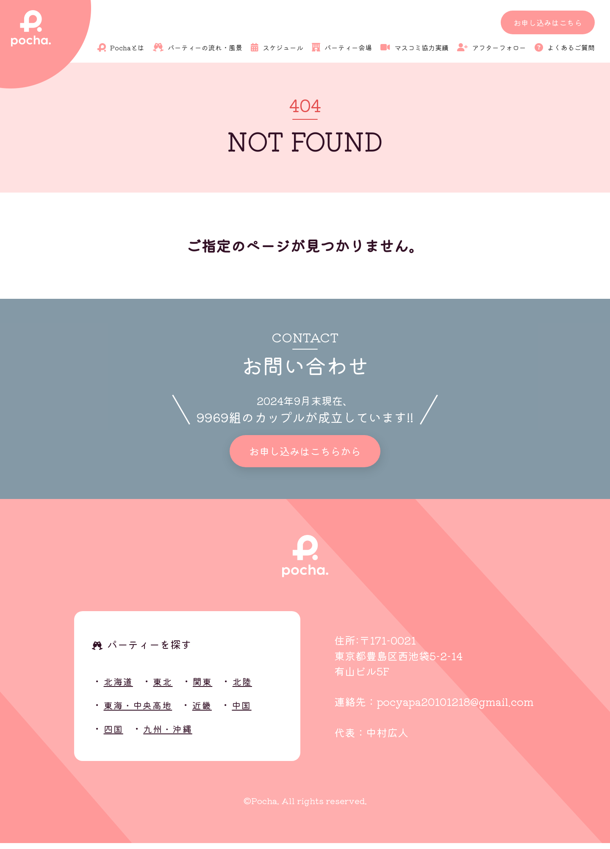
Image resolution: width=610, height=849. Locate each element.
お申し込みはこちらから (305, 454)
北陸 (257, 686)
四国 (115, 733)
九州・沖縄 (176, 733)
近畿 (217, 710)
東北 (170, 686)
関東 (213, 686)
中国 (260, 710)
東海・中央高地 (145, 710)
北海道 (121, 686)
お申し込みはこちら (547, 22)
